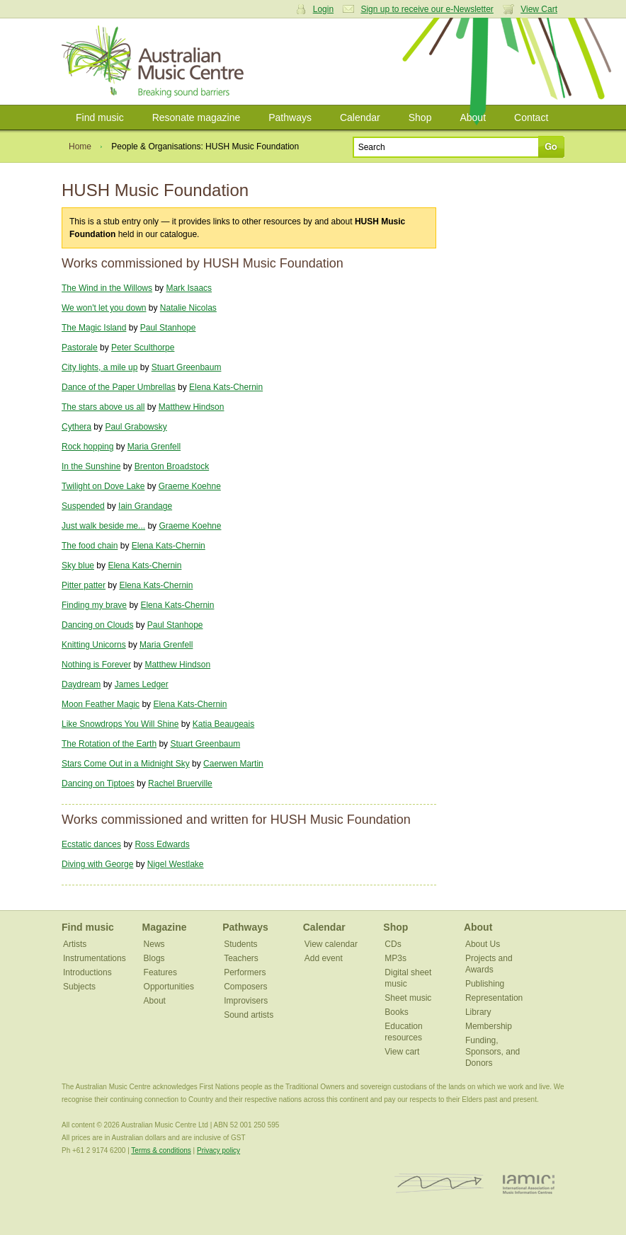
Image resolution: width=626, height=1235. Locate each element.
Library (478, 1012)
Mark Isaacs (189, 288)
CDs (393, 944)
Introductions (87, 972)
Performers (245, 972)
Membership (488, 1026)
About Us (482, 944)
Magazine (164, 927)
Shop (420, 117)
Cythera (76, 427)
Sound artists (248, 1015)
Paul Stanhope (168, 328)
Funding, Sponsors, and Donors (492, 1051)
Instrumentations (94, 958)
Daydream (81, 684)
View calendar (331, 944)
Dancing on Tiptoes (98, 783)
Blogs (154, 958)
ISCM (439, 1183)
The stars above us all (103, 407)
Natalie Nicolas (188, 308)
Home (80, 146)
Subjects (79, 987)
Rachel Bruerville (180, 783)
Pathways (290, 117)
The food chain (90, 546)
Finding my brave (94, 605)
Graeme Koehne (190, 486)
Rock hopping (87, 447)
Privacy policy (218, 1150)
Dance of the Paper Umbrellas (119, 387)
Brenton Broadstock (172, 466)
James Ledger (142, 684)
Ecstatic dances (91, 844)
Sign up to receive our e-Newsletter (426, 9)
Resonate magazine (196, 117)
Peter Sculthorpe (142, 347)
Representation (494, 998)
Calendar (360, 117)
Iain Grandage (145, 506)
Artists (74, 944)
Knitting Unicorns (94, 645)
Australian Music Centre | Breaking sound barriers (155, 61)
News (154, 944)
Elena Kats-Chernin (226, 387)
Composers (245, 987)
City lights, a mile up (99, 367)
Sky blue (78, 565)
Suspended (83, 506)
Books (396, 1012)
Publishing (484, 984)
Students (240, 944)
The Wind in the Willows (107, 288)
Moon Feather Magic (101, 704)
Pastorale (80, 347)
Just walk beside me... (103, 526)
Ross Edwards (162, 844)
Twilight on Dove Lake (103, 486)
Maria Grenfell (154, 447)
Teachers (241, 958)
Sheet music (408, 998)
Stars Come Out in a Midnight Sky (126, 764)
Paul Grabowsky (135, 427)
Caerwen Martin (233, 764)
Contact (531, 117)
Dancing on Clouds (97, 625)
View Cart (538, 9)
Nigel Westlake (175, 864)
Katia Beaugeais (223, 724)
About (473, 117)
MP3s (395, 958)
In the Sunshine (91, 466)
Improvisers (246, 1001)
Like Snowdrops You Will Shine (120, 724)
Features (160, 972)
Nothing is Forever (96, 665)
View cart (402, 1052)
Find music (100, 117)
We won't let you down (104, 308)
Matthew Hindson (191, 407)
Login (323, 9)
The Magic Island (94, 328)
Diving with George (97, 864)
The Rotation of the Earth (109, 744)
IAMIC (528, 1183)
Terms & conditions (160, 1150)
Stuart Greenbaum (187, 367)
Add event (324, 958)
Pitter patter (84, 585)
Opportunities (169, 987)
